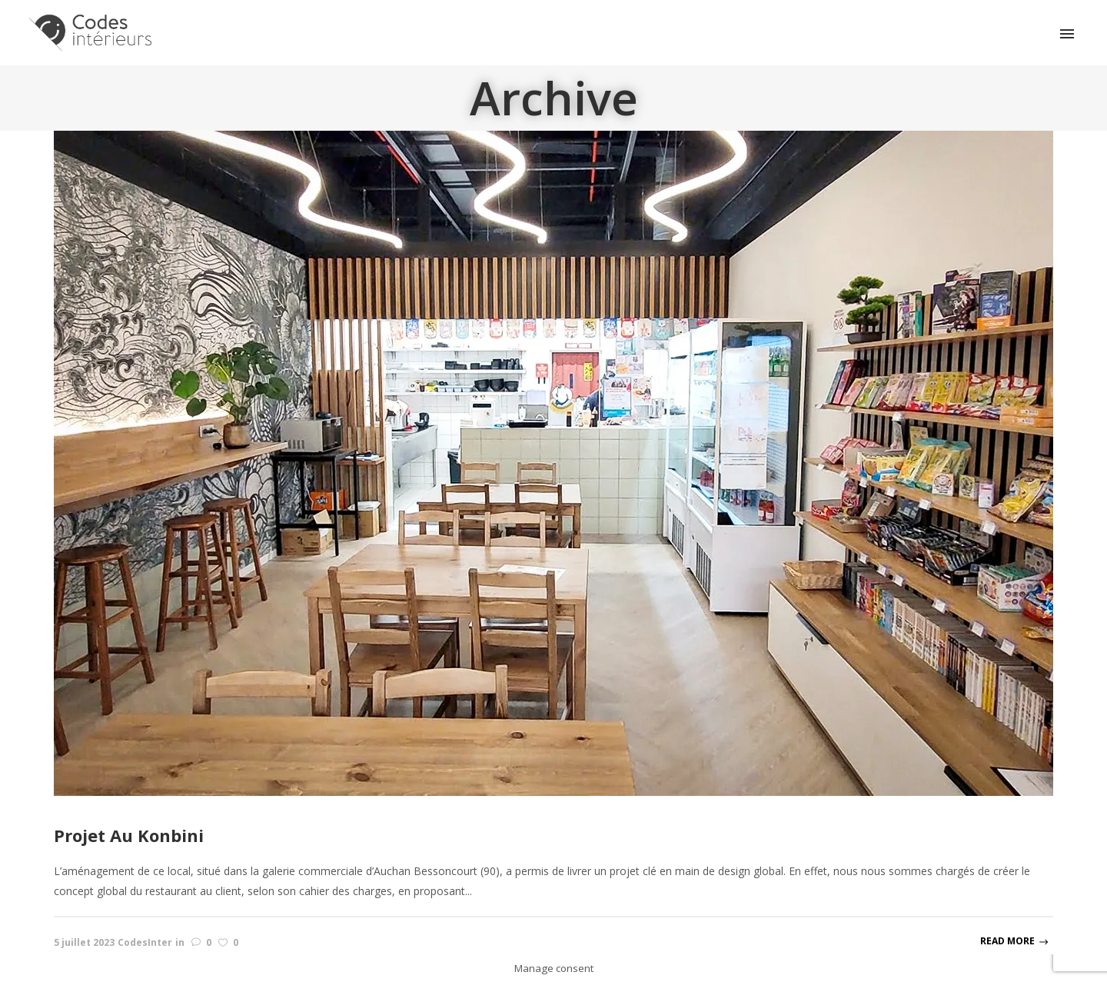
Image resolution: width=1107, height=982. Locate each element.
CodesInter (145, 942)
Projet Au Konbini (129, 835)
